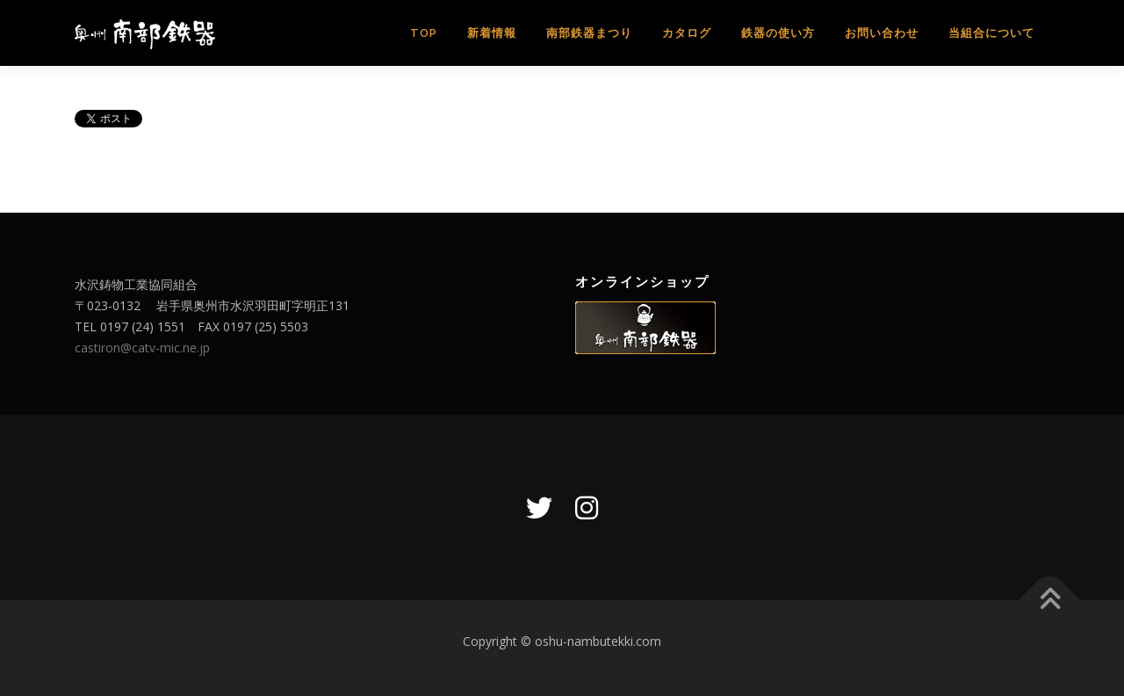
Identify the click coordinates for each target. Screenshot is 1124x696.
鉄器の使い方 (778, 33)
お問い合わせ (882, 33)
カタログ (686, 33)
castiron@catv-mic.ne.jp (142, 347)
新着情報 (491, 33)
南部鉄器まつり (589, 33)
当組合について (991, 33)
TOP (423, 33)
